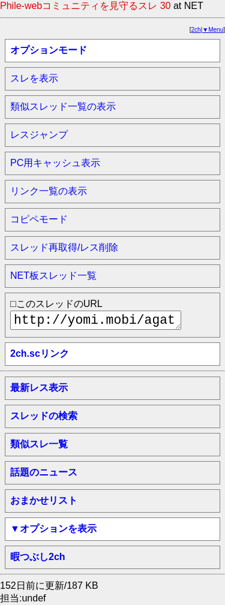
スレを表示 (34, 78)
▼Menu (212, 29)
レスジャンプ (39, 135)
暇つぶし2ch (37, 557)
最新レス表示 (39, 388)
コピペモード (39, 219)
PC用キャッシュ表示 (55, 163)
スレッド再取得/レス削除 (64, 247)
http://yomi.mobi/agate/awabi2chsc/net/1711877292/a (95, 320)
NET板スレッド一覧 (53, 275)
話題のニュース (43, 472)
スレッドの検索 (43, 416)
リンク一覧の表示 (48, 191)
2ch (196, 29)
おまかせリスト (43, 500)
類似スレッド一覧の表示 (63, 106)
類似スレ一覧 (39, 444)
